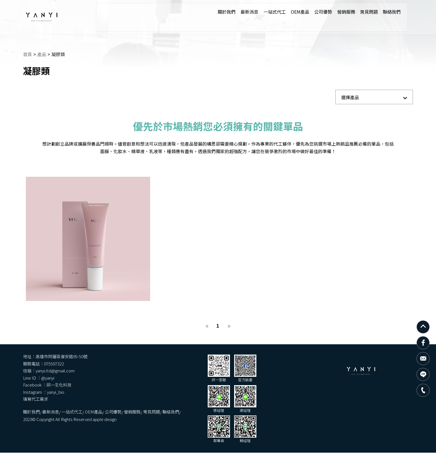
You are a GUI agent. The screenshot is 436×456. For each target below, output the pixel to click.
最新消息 (237, 12)
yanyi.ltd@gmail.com (138, 368)
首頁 (27, 49)
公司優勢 (312, 12)
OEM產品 (289, 12)
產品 (42, 49)
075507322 (252, 361)
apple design (188, 403)
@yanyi (245, 368)
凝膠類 (59, 49)
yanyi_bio (253, 375)
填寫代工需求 (119, 382)
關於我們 (214, 12)
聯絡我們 (383, 12)
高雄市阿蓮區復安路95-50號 (145, 361)
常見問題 (359, 12)
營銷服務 (336, 12)
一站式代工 (263, 12)
